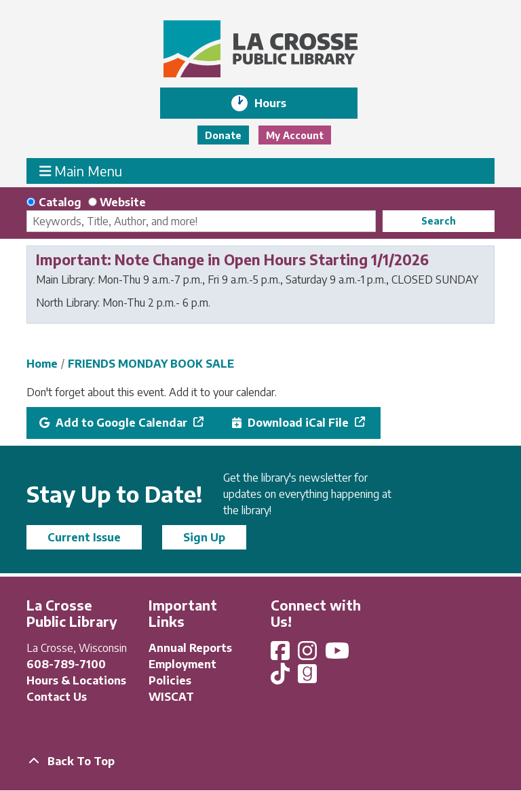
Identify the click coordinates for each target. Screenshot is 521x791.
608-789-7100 (66, 664)
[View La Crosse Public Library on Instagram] (309, 654)
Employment (182, 664)
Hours (279, 103)
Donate (223, 135)
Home (42, 363)
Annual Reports (190, 648)
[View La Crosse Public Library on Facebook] (281, 654)
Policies (170, 680)
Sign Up (204, 537)
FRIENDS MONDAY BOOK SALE (151, 363)
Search (438, 221)
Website (123, 202)
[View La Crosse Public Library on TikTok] (281, 677)
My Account (295, 135)
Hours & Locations (76, 680)
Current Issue (84, 537)
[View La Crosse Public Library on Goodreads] (307, 677)
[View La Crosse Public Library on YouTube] (338, 654)
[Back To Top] (260, 761)
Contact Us (56, 696)
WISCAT (171, 696)
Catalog (60, 202)
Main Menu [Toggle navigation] (81, 170)
